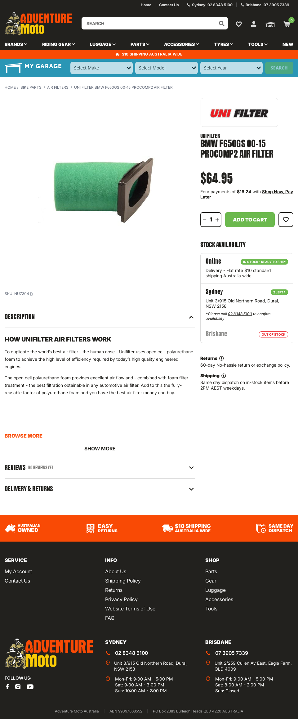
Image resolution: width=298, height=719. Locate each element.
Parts (211, 571)
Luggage (215, 590)
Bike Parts (31, 87)
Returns (113, 590)
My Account (18, 571)
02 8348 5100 (240, 313)
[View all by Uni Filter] (239, 112)
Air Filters (57, 87)
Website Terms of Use (130, 608)
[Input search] (155, 23)
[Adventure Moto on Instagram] (18, 686)
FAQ (109, 618)
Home (10, 87)
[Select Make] (101, 68)
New (287, 44)
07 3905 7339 (231, 653)
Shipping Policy (123, 581)
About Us (115, 571)
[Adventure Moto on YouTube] (30, 686)
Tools (211, 608)
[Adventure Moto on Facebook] (7, 686)
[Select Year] (231, 68)
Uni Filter (210, 136)
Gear (210, 581)
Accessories (219, 599)
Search (279, 68)
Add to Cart (250, 220)
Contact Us (17, 581)
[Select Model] (166, 68)
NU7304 (23, 293)
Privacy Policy (121, 599)
